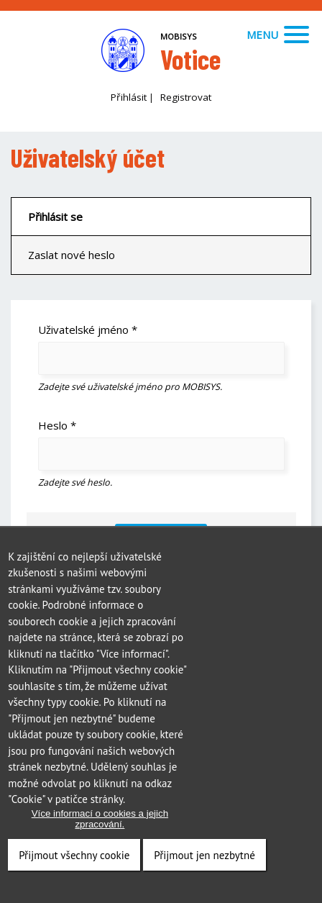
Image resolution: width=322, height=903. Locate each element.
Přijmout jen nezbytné (204, 860)
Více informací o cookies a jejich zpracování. (100, 824)
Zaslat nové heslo (71, 255)
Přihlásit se (55, 216)
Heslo (57, 425)
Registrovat (185, 97)
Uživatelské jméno (87, 329)
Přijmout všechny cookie (74, 860)
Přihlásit (129, 97)
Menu (278, 34)
